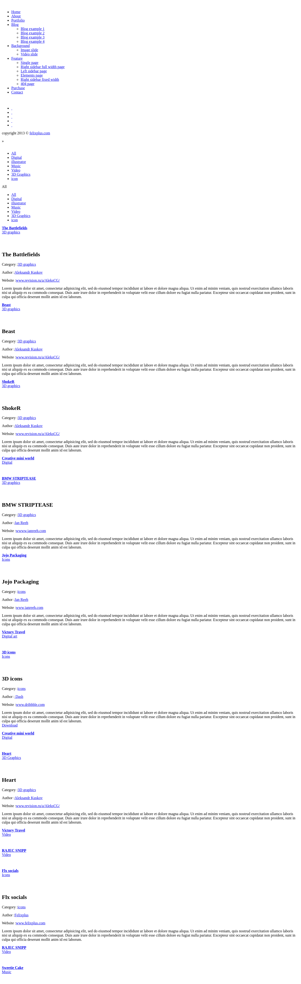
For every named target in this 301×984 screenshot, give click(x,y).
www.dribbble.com (30, 705)
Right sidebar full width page (43, 67)
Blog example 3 (32, 37)
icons (22, 592)
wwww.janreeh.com (31, 531)
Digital (16, 157)
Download (10, 725)
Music (16, 166)
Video (15, 170)
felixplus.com (39, 133)
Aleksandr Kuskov (29, 272)
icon (14, 179)
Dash (19, 697)
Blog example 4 (32, 41)
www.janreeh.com (29, 608)
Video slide (29, 54)
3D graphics (27, 264)
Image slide (29, 50)
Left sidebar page (34, 71)
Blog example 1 (32, 29)
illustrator (18, 162)
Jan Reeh (21, 523)
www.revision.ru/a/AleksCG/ (38, 280)
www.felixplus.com (30, 923)
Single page (29, 63)
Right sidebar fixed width (40, 80)
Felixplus (22, 915)
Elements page (32, 75)
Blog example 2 (32, 33)
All (13, 153)
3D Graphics (20, 174)
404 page (27, 84)
